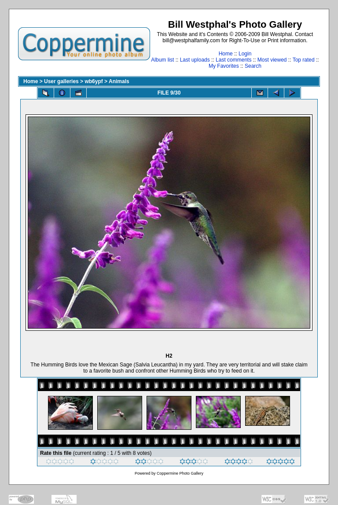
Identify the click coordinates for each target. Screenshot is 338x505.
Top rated (304, 60)
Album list (162, 60)
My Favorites (224, 66)
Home (226, 54)
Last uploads (195, 60)
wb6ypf (93, 81)
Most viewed (272, 60)
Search (253, 66)
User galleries (61, 81)
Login (245, 54)
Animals (119, 81)
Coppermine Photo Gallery (180, 473)
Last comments (233, 60)
